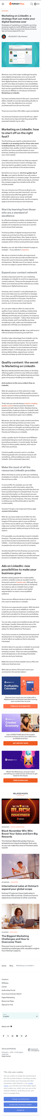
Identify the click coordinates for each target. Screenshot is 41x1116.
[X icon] (8, 1036)
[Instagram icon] (21, 1036)
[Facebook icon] (3, 1036)
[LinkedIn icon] (12, 1036)
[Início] (16, 3)
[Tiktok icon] (26, 1036)
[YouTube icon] (17, 1036)
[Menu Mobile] (3, 4)
